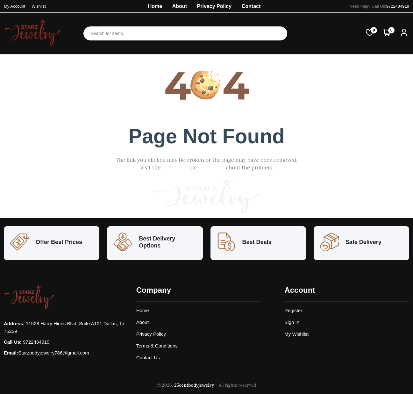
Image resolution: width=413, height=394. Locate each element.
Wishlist (39, 6)
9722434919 (397, 6)
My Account (14, 6)
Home (155, 6)
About (179, 6)
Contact (251, 6)
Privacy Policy (214, 6)
